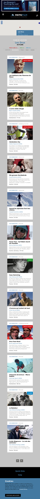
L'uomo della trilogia (16, 109)
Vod (30, 260)
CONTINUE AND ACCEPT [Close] (13, 495)
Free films (13, 47)
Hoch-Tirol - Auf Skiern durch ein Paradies (19, 242)
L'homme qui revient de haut (19, 308)
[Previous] (17, 460)
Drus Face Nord (14, 341)
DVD (28, 47)
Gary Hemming (14, 275)
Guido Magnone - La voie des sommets (19, 442)
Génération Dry (14, 142)
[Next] (21, 460)
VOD (22, 47)
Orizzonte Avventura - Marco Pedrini (19, 375)
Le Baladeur (13, 408)
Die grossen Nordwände (17, 175)
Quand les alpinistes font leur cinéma (19, 209)
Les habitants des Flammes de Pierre (20, 76)
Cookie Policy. (23, 489)
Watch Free (28, 60)
